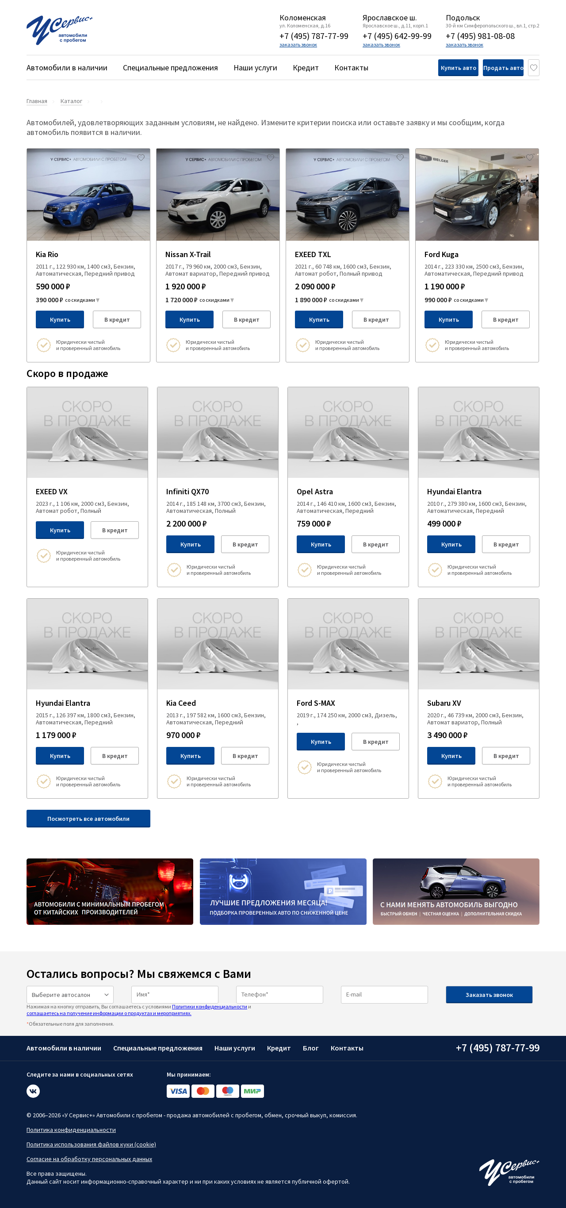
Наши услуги (255, 67)
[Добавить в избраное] (141, 157)
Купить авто (426, 68)
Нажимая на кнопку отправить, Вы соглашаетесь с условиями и (139, 1009)
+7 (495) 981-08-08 (480, 35)
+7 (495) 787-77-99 (313, 35)
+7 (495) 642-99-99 (397, 35)
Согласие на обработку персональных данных (89, 1159)
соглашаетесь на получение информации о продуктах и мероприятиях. (109, 1013)
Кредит (306, 67)
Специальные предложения (170, 67)
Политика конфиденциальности (71, 1130)
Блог (311, 1047)
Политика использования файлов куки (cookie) (91, 1144)
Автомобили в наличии (67, 67)
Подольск (463, 17)
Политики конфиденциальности (209, 1006)
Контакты (351, 67)
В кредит (117, 319)
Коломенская (302, 17)
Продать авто (489, 68)
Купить (60, 319)
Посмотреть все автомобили (88, 819)
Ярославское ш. (390, 17)
